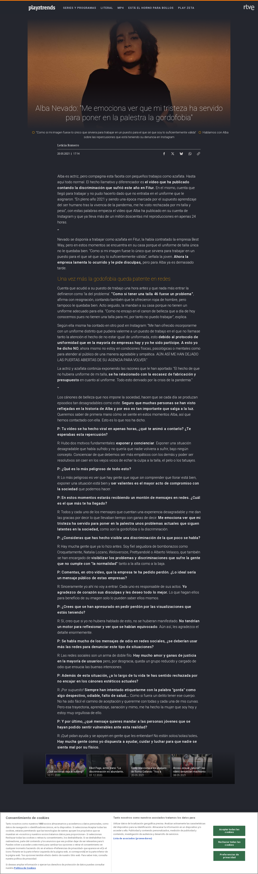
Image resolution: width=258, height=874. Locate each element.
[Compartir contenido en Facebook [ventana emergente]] (164, 152)
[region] (129, 843)
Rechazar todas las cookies (229, 843)
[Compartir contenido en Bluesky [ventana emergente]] (181, 152)
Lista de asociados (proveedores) (132, 838)
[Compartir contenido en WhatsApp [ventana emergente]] (190, 152)
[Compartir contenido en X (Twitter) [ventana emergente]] (172, 152)
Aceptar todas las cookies (229, 830)
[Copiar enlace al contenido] (198, 152)
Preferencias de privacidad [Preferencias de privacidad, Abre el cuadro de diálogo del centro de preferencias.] (229, 856)
